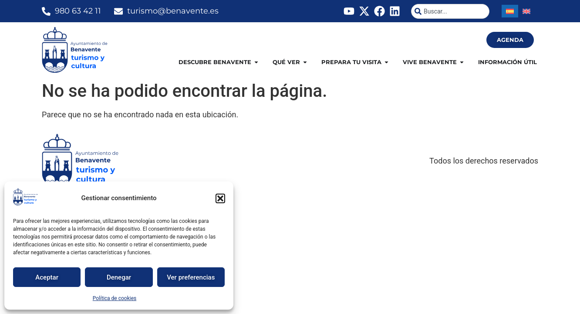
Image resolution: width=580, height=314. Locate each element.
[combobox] (450, 11)
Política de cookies (115, 298)
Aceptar (46, 277)
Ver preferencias (191, 277)
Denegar (119, 277)
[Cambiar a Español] (510, 11)
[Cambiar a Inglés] (526, 11)
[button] (220, 198)
